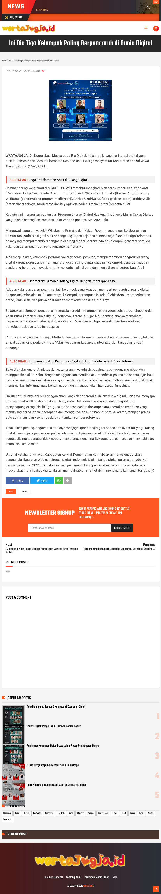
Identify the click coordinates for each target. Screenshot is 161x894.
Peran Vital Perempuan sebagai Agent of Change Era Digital (56, 785)
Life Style (61, 813)
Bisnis (17, 813)
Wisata (150, 813)
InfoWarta (37, 813)
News (71, 813)
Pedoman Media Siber (96, 877)
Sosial (115, 813)
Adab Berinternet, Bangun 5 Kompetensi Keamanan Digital (56, 706)
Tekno (24, 492)
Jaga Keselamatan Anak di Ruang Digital (58, 180)
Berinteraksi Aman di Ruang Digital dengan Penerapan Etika (72, 281)
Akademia (7, 813)
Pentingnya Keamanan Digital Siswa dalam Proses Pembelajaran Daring (63, 745)
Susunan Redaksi (53, 877)
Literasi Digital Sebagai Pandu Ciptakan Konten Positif (54, 726)
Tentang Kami (73, 877)
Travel (141, 813)
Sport (124, 813)
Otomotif (80, 813)
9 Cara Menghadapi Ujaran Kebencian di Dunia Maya (53, 765)
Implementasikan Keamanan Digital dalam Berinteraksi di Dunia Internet (81, 361)
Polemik (91, 813)
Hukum (26, 813)
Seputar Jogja (103, 813)
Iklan (114, 877)
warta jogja (88, 886)
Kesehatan (49, 813)
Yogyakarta (7, 819)
